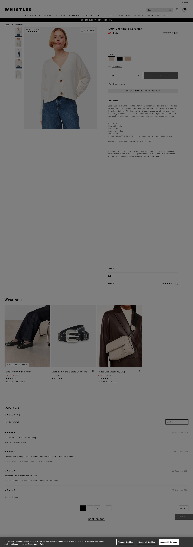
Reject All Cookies (146, 542)
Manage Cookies (125, 542)
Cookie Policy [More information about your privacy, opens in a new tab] (39, 544)
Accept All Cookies (168, 542)
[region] (96, 542)
